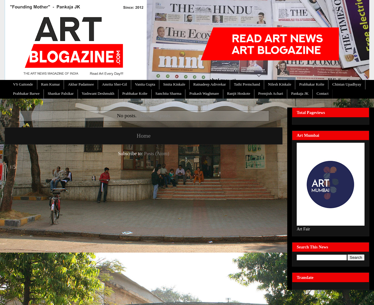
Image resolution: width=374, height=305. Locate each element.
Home (144, 136)
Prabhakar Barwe (26, 93)
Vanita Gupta (145, 84)
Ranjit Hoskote (238, 93)
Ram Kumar (50, 84)
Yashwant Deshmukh (98, 93)
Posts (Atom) (156, 153)
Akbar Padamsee (81, 84)
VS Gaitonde (23, 84)
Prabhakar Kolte (311, 84)
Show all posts (155, 115)
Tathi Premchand (247, 84)
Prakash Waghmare (204, 93)
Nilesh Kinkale (279, 84)
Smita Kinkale (174, 84)
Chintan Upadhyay (346, 84)
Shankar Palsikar (61, 93)
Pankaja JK (300, 93)
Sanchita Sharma (168, 93)
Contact (322, 93)
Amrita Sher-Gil (114, 84)
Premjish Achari (270, 93)
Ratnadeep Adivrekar (209, 84)
